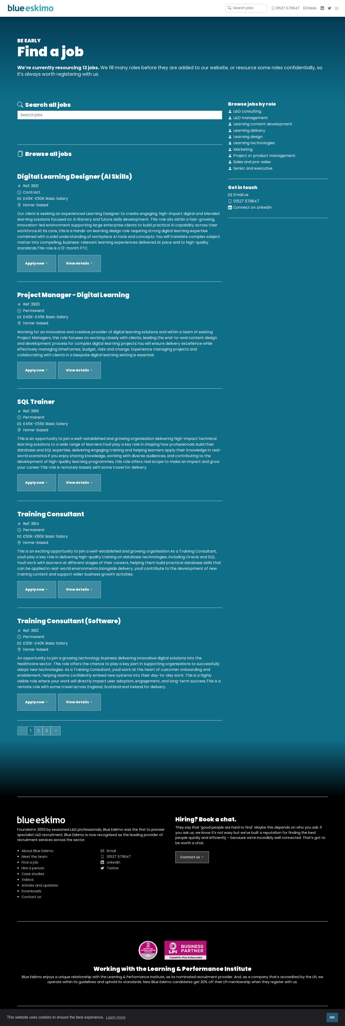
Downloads (31, 895)
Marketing (243, 149)
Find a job (30, 867)
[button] (337, 8)
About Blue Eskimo (37, 855)
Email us (240, 199)
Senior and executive (252, 168)
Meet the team (34, 861)
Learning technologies (254, 143)
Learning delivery (249, 130)
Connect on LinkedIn (252, 212)
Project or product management (264, 155)
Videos (28, 884)
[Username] (246, 8)
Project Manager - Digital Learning (73, 299)
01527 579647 (285, 8)
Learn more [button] (116, 1017)
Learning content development (262, 124)
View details (79, 267)
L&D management (250, 118)
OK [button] (332, 1017)
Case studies (33, 878)
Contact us (31, 901)
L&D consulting (247, 111)
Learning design (248, 136)
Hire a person (33, 872)
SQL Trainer (36, 406)
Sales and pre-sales (252, 162)
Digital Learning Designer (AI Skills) (74, 181)
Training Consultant (50, 519)
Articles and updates (40, 890)
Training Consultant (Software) (69, 625)
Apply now (36, 267)
